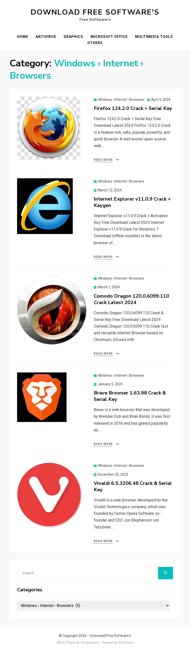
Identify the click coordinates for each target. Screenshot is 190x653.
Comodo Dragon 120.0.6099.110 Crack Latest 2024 (131, 299)
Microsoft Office (109, 37)
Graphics (73, 37)
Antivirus (46, 37)
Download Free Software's (95, 12)
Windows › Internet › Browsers (121, 100)
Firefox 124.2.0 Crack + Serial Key (133, 108)
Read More (103, 159)
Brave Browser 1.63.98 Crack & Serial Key (130, 396)
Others (95, 43)
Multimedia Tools (154, 37)
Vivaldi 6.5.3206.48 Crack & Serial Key (133, 486)
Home (22, 37)
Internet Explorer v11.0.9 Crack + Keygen (132, 202)
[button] (48, 128)
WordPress (125, 642)
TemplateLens (89, 642)
